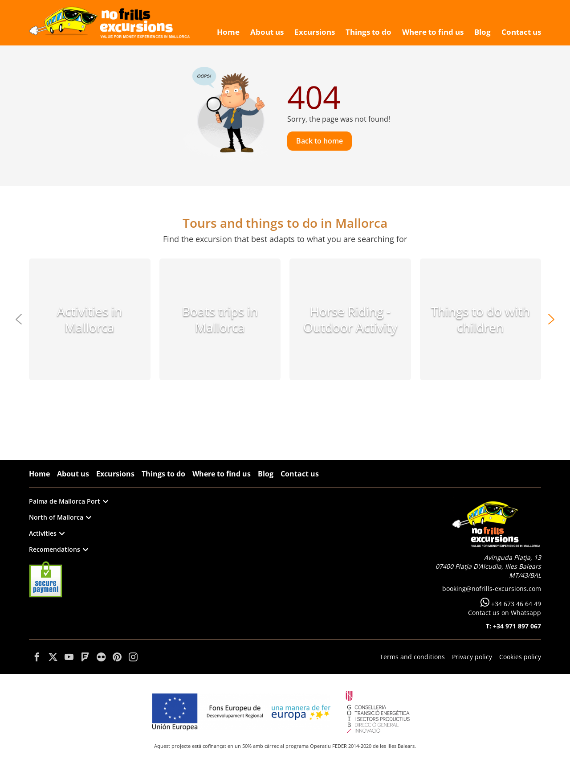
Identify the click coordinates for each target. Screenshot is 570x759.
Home (39, 474)
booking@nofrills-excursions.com (491, 588)
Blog (265, 474)
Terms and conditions (412, 656)
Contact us (300, 474)
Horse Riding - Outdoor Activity (350, 319)
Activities (47, 533)
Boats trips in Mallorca (220, 319)
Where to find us (221, 474)
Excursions (115, 474)
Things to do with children (480, 319)
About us (73, 474)
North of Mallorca (60, 517)
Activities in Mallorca (89, 319)
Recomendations (58, 549)
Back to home (319, 141)
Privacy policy (472, 656)
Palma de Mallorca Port (68, 501)
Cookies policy (520, 656)
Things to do (163, 474)
